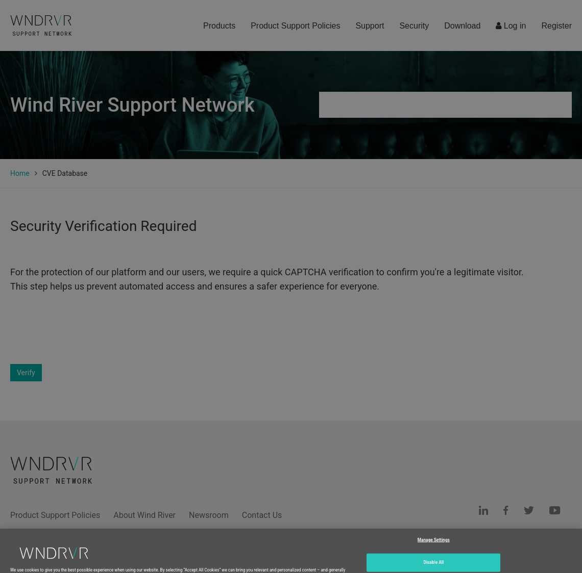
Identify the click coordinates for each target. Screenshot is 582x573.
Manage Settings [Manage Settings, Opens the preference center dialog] (434, 546)
